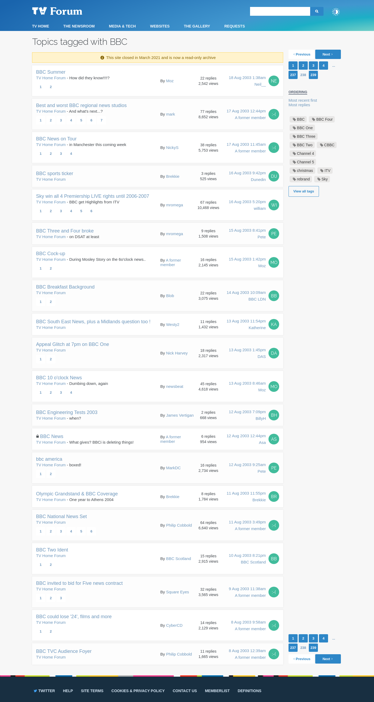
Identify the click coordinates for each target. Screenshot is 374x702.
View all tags (303, 191)
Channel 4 (305, 153)
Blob (170, 295)
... (333, 66)
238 (303, 75)
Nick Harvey (177, 353)
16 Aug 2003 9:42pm (247, 177)
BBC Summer (50, 72)
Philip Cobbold (179, 525)
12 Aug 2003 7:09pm (247, 415)
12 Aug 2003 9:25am (247, 468)
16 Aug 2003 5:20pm (247, 205)
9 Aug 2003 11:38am (247, 592)
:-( (274, 114)
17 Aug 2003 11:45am (246, 148)
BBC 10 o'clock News (59, 377)
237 (293, 75)
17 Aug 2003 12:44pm (246, 115)
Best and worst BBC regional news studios (81, 105)
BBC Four (324, 119)
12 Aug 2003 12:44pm (246, 439)
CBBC (329, 145)
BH (274, 415)
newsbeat (174, 386)
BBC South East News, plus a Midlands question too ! (93, 321)
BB (274, 295)
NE (274, 81)
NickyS (172, 147)
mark (170, 114)
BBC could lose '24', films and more (74, 616)
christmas (305, 170)
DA (274, 353)
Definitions (250, 691)
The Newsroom (79, 26)
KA (274, 324)
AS (274, 439)
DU (274, 176)
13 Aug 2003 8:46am (247, 387)
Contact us (185, 691)
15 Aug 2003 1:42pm (247, 263)
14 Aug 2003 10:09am (246, 296)
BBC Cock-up (50, 253)
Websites (160, 26)
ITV (327, 170)
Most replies (299, 104)
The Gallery (197, 26)
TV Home (40, 26)
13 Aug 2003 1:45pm (247, 354)
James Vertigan (180, 415)
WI (274, 205)
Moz (170, 80)
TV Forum (65, 10)
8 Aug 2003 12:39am (247, 654)
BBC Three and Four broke (65, 231)
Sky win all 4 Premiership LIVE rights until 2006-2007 (92, 196)
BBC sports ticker (54, 173)
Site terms (92, 691)
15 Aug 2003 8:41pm (247, 234)
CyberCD (174, 625)
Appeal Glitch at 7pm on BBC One (72, 344)
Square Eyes (177, 592)
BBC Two (305, 145)
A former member (170, 262)
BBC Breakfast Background (65, 287)
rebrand (303, 179)
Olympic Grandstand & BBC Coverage (77, 493)
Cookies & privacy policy (138, 691)
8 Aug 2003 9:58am (248, 626)
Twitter (44, 691)
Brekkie (173, 176)
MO (274, 262)
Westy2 (173, 324)
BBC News (51, 436)
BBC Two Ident (52, 550)
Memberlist (217, 691)
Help (68, 691)
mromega (174, 205)
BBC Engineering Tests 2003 (67, 412)
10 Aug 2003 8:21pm (247, 559)
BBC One (305, 128)
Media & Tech (122, 26)
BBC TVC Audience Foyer (64, 651)
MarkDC (173, 468)
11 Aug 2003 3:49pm (247, 526)
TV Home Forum (51, 78)
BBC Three (306, 136)
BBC (301, 119)
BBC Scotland (178, 558)
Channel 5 (305, 162)
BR (274, 496)
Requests (234, 26)
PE (273, 233)
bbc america (49, 459)
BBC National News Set (61, 516)
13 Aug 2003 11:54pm (246, 325)
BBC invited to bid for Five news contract (79, 583)
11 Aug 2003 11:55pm (246, 497)
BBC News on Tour (56, 138)
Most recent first (303, 100)
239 (313, 75)
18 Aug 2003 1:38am (247, 81)
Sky (324, 179)
